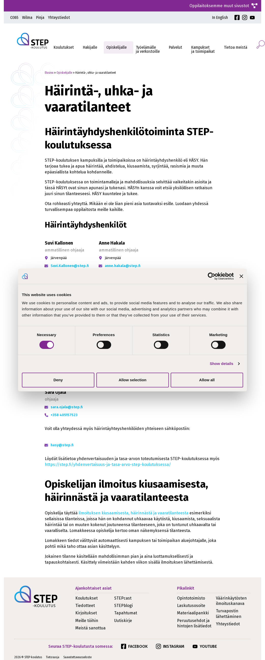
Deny (58, 380)
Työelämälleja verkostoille (148, 49)
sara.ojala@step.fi (67, 407)
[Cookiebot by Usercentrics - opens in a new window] (211, 276)
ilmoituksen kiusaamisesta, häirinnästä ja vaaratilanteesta (133, 513)
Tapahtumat (125, 613)
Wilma (27, 17)
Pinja (40, 17)
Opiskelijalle (116, 47)
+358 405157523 (64, 415)
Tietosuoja (52, 657)
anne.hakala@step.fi (122, 266)
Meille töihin (86, 620)
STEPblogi (123, 605)
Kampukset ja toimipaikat (203, 49)
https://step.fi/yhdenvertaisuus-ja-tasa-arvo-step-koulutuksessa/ (108, 464)
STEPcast (122, 598)
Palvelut (175, 47)
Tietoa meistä (235, 47)
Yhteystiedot (59, 17)
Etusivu (49, 72)
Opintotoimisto (191, 598)
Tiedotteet (85, 605)
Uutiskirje (123, 620)
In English (220, 17)
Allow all (207, 380)
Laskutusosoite (191, 605)
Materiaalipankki (193, 613)
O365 (14, 17)
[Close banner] (241, 276)
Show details (221, 363)
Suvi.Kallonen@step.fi (70, 266)
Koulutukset (64, 47)
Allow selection (132, 380)
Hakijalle (90, 47)
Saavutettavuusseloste (77, 657)
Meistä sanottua (90, 628)
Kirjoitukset (86, 613)
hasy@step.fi (62, 445)
